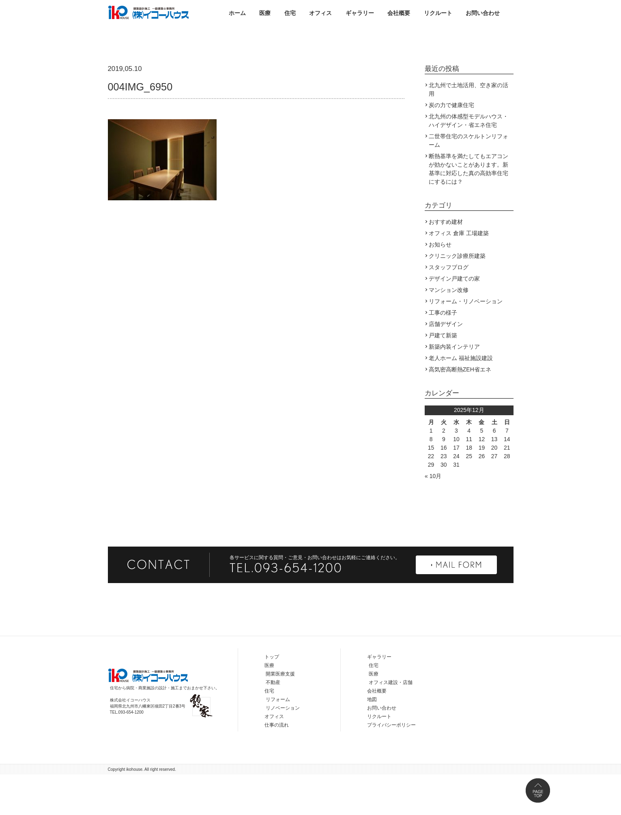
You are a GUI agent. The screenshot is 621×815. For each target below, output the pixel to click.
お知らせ (440, 285)
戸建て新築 (443, 376)
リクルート (438, 13)
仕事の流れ (276, 765)
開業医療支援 (280, 714)
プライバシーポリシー (391, 765)
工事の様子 (443, 353)
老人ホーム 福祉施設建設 (461, 398)
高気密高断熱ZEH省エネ (460, 410)
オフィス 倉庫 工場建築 (459, 273)
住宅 (290, 13)
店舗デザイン (446, 364)
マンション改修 (448, 330)
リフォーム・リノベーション (466, 342)
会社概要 (398, 13)
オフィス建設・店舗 (391, 723)
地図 (372, 740)
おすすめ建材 (446, 262)
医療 (265, 13)
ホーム (237, 13)
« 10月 (433, 516)
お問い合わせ (483, 13)
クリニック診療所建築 (457, 296)
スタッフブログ (448, 308)
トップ (271, 697)
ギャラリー (360, 13)
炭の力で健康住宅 (451, 145)
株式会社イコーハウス (148, 12)
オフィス (320, 13)
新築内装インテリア (454, 387)
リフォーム (278, 740)
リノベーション (283, 748)
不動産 (273, 723)
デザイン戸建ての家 (454, 319)
